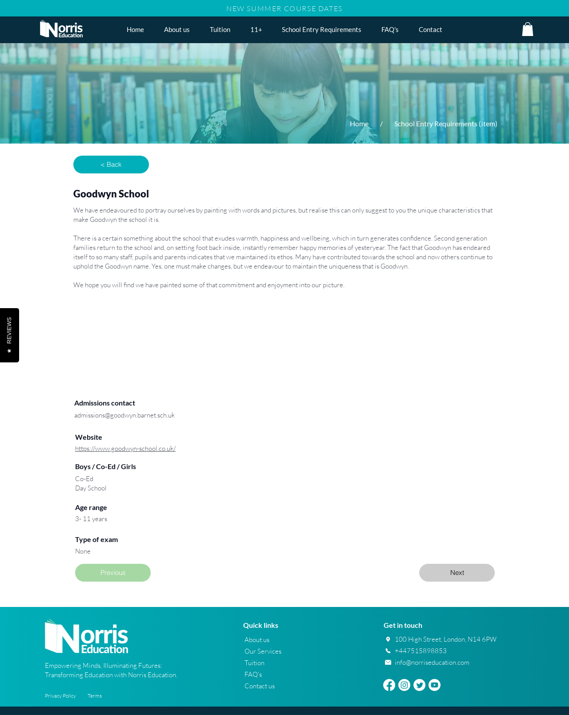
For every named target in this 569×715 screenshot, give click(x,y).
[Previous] (113, 573)
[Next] (457, 573)
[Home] (359, 124)
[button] (256, 29)
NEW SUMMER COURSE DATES (284, 8)
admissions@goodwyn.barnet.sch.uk (124, 415)
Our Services (262, 651)
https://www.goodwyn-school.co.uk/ (125, 448)
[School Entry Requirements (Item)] (446, 124)
